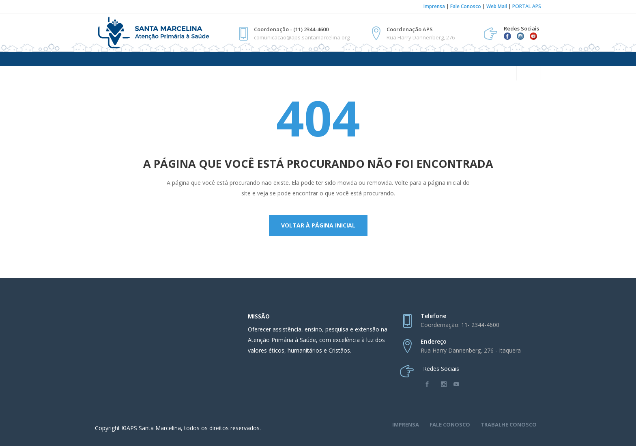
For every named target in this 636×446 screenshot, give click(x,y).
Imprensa (434, 6)
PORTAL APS (526, 6)
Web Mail (496, 6)
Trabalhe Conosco (509, 424)
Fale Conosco (465, 6)
